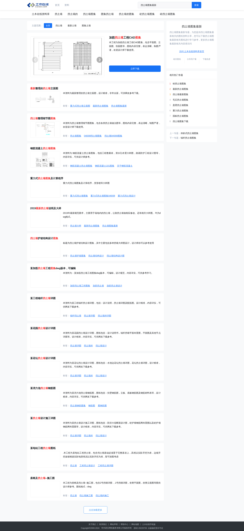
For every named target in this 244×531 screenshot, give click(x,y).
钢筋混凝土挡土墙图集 (81, 165)
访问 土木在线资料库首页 (191, 51)
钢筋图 (91, 405)
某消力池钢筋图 (43, 388)
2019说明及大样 (45, 208)
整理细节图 (43, 118)
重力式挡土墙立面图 (80, 106)
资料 (66, 5)
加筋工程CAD (125, 37)
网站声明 (114, 524)
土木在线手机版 (148, 524)
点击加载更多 (95, 510)
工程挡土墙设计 (87, 465)
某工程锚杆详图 (43, 298)
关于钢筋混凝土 (125, 165)
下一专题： (175, 138)
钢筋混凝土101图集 (104, 165)
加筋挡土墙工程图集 (80, 285)
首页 (57, 5)
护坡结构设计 (44, 238)
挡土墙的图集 (126, 14)
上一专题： (175, 133)
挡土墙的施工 (102, 495)
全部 (48, 25)
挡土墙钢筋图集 (78, 405)
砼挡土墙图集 (147, 14)
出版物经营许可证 (155, 528)
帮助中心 (124, 524)
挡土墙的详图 (104, 315)
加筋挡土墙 (98, 285)
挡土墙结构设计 (96, 255)
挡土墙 (58, 14)
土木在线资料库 (41, 14)
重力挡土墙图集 (180, 110)
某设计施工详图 (43, 418)
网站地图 (135, 524)
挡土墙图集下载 (180, 121)
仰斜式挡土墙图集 (189, 133)
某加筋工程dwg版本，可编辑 (53, 268)
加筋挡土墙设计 (114, 285)
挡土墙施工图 (86, 495)
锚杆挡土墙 (75, 315)
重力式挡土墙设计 (127, 195)
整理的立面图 (44, 88)
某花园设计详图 (43, 328)
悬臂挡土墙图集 (180, 105)
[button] (100, 60)
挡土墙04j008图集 (113, 135)
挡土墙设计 (101, 345)
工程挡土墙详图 (105, 465)
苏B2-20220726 (140, 528)
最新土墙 (72, 25)
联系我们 (103, 524)
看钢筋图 (102, 405)
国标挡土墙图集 (180, 116)
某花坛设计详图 (43, 358)
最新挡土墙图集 (100, 106)
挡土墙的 (73, 14)
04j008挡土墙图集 (93, 135)
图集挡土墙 (107, 14)
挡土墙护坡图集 (78, 255)
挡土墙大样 (75, 225)
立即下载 (134, 68)
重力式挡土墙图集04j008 (103, 195)
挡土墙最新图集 (180, 94)
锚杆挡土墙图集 (188, 138)
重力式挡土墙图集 (79, 195)
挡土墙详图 (89, 315)
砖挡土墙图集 (167, 14)
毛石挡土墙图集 (180, 99)
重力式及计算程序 (46, 178)
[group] (67, 57)
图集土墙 (86, 25)
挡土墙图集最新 (119, 106)
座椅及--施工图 (42, 478)
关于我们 (92, 524)
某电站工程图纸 (43, 448)
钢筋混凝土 (43, 148)
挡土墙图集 (89, 14)
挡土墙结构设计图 (115, 255)
